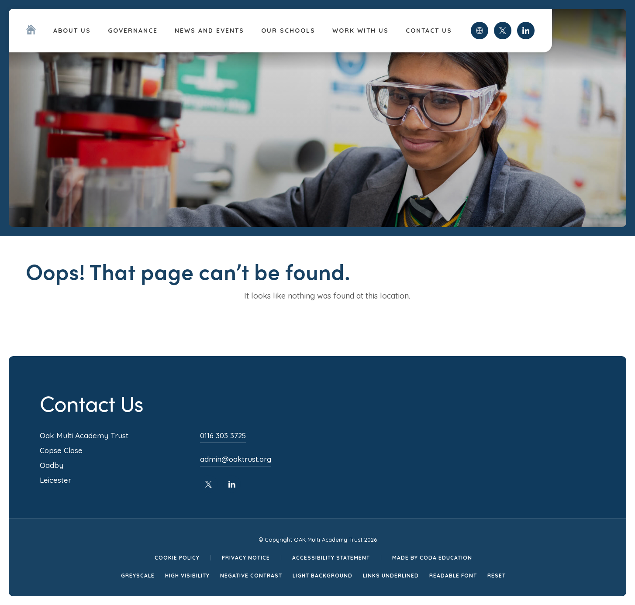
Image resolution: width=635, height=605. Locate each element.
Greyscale (138, 575)
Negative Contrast (251, 575)
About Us (72, 30)
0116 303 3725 (223, 435)
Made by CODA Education (432, 557)
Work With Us (360, 30)
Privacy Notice (246, 557)
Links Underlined (391, 575)
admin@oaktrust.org (235, 459)
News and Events (209, 30)
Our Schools (288, 30)
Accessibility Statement (331, 557)
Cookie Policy (177, 557)
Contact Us (429, 30)
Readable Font (453, 575)
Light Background (322, 575)
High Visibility (187, 575)
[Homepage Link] (31, 32)
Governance (133, 30)
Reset (496, 575)
